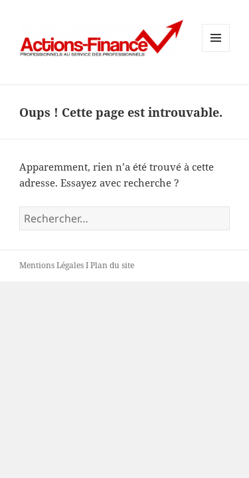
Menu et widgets (216, 51)
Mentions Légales (51, 265)
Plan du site (112, 265)
